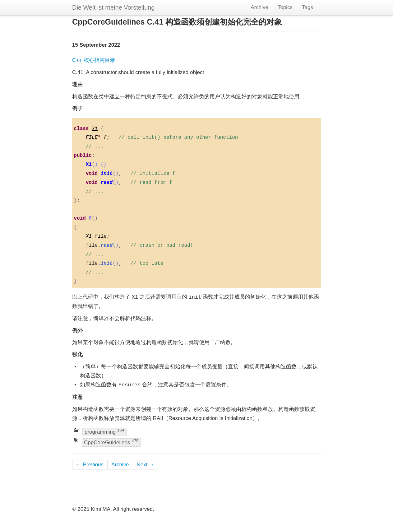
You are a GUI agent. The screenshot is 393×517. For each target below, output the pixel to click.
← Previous (90, 465)
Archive (259, 7)
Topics (285, 7)
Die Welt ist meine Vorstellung (113, 7)
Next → (146, 465)
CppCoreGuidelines (111, 441)
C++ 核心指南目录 (93, 60)
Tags (307, 7)
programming (104, 431)
